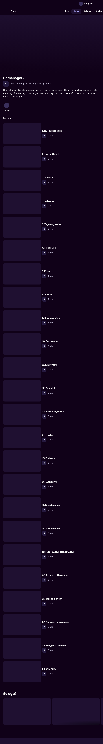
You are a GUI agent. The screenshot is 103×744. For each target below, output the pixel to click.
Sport (13, 11)
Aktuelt (36, 721)
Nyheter (87, 11)
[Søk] (6, 11)
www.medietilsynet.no (68, 730)
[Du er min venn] (27, 683)
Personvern (80, 721)
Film (67, 11)
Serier (76, 11)
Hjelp (55, 721)
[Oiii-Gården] (76, 683)
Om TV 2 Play (23, 721)
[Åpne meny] (97, 3)
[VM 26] (40, 11)
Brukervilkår (67, 721)
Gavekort (46, 721)
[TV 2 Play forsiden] (23, 3)
